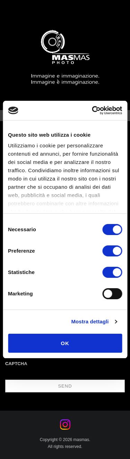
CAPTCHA (16, 363)
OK (65, 343)
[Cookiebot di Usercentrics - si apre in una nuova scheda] (92, 110)
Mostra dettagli (90, 321)
